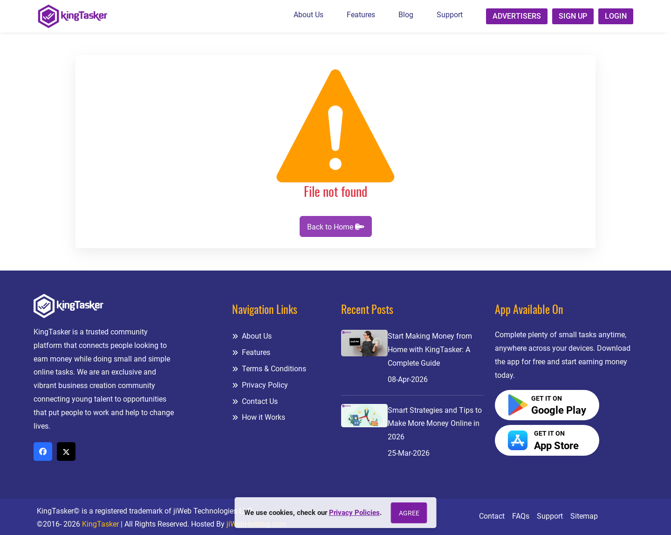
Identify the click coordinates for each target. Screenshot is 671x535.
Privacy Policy (260, 385)
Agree (409, 513)
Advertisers (517, 16)
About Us (308, 14)
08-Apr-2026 (408, 379)
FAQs (520, 516)
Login (616, 16)
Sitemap (584, 516)
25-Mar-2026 (409, 453)
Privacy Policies (354, 512)
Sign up (573, 16)
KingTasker (100, 524)
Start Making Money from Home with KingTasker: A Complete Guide (430, 350)
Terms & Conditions (269, 368)
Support (450, 14)
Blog (405, 14)
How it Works (258, 417)
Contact (492, 516)
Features (361, 14)
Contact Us (255, 401)
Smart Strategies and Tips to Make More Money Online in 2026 (435, 424)
